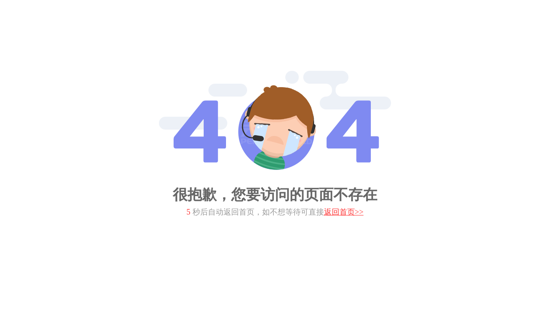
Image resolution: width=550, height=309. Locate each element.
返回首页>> (344, 212)
